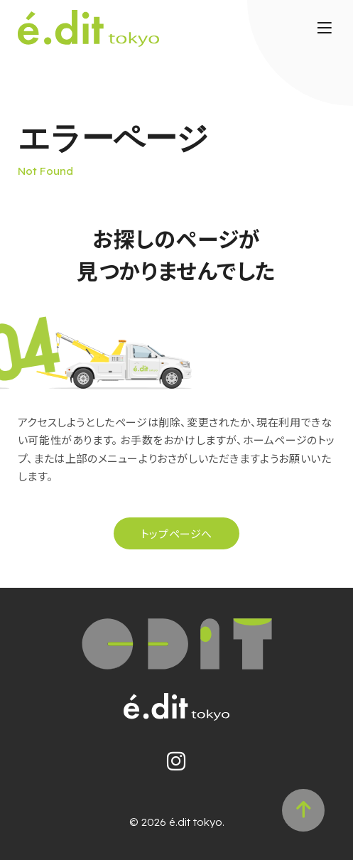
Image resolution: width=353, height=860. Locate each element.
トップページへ (176, 533)
